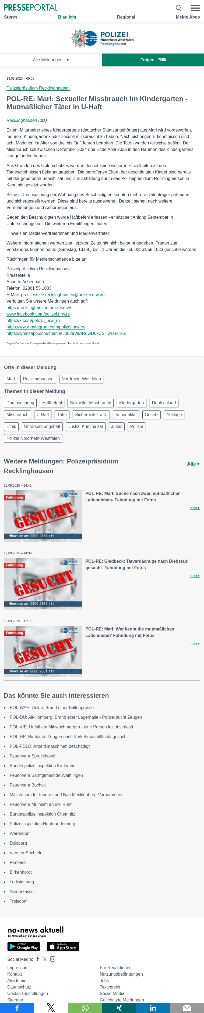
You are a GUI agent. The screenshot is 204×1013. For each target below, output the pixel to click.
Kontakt (14, 974)
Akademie (16, 980)
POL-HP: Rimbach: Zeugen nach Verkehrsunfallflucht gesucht (69, 736)
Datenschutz (19, 987)
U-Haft (43, 414)
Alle (193, 464)
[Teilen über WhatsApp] (85, 1008)
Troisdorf (18, 901)
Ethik (11, 426)
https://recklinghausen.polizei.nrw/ (38, 307)
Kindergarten (131, 403)
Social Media (112, 993)
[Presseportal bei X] (43, 959)
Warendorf (20, 833)
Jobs (104, 980)
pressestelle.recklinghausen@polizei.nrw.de (63, 294)
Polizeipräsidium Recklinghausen (38, 88)
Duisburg (18, 843)
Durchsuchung (20, 403)
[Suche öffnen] (178, 8)
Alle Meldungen (51, 60)
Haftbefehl (52, 403)
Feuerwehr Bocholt (28, 785)
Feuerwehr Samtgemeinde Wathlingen (46, 775)
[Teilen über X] (51, 1008)
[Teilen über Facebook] (17, 1008)
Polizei (136, 426)
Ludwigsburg (22, 882)
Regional (126, 17)
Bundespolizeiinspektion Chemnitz (42, 814)
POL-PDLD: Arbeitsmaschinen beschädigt (50, 746)
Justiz (116, 426)
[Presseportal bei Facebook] (36, 959)
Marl (10, 379)
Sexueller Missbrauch (90, 403)
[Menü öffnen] (195, 8)
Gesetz (152, 414)
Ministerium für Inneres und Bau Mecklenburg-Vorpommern (66, 794)
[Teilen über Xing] (119, 1008)
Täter (62, 414)
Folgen (153, 60)
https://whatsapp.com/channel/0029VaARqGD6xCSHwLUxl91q (66, 333)
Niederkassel (22, 891)
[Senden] (187, 1008)
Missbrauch (17, 414)
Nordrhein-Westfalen (81, 379)
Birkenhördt (21, 872)
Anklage (174, 414)
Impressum (18, 967)
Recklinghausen (21, 120)
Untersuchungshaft (42, 426)
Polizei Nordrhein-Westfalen (33, 438)
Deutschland (164, 403)
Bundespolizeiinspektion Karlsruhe (43, 765)
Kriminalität (126, 414)
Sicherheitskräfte (91, 414)
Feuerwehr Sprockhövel (32, 756)
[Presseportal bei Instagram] (51, 958)
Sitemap (15, 1000)
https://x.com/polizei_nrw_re (33, 320)
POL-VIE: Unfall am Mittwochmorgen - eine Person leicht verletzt (71, 727)
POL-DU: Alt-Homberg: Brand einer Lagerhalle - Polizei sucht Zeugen (76, 717)
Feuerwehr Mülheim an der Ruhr (41, 804)
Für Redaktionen (116, 967)
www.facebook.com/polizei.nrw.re (38, 314)
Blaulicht (67, 17)
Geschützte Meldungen (122, 1000)
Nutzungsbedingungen (121, 974)
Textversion (111, 987)
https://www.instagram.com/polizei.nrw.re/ (45, 327)
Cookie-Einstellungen (27, 993)
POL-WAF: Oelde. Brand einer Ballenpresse (52, 707)
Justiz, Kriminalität (85, 426)
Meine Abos (188, 17)
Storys (10, 17)
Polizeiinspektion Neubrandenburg (42, 823)
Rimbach (18, 862)
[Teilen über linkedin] (153, 1008)
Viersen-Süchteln (26, 853)
